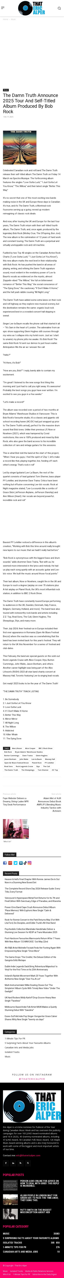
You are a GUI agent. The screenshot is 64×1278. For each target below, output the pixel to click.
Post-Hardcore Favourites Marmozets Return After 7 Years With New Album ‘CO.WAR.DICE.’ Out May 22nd (32, 940)
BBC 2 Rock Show (45, 748)
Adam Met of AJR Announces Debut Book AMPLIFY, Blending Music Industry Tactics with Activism (49, 804)
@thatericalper (32, 1078)
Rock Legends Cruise (24, 766)
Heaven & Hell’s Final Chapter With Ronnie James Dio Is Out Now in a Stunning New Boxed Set (32, 881)
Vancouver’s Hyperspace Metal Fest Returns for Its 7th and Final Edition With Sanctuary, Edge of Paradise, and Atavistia (33, 899)
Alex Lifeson (17, 748)
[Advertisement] (32, 55)
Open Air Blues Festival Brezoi (16, 763)
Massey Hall (50, 759)
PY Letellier (49, 763)
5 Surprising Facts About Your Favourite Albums (28, 1043)
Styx (38, 766)
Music (13, 19)
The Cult (46, 766)
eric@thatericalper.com (28, 1155)
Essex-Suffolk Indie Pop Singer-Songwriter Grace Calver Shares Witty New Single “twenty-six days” (31, 1018)
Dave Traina (27, 755)
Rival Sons (8, 766)
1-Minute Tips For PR (15, 1038)
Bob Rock (8, 752)
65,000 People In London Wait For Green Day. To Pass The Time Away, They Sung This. (39, 1198)
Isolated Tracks (12, 1052)
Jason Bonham (10, 759)
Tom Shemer (43, 770)
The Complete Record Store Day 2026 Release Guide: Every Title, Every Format (32, 890)
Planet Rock (37, 763)
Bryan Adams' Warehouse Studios (29, 752)
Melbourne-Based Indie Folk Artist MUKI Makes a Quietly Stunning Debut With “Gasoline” (31, 1008)
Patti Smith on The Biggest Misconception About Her (35, 1211)
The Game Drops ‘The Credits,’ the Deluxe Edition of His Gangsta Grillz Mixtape (30, 958)
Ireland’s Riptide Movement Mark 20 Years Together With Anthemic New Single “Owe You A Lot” (31, 977)
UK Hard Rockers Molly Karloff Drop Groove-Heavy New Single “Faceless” (30, 999)
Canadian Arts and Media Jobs (19, 1047)
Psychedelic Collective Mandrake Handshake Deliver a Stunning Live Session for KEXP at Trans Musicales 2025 (31, 930)
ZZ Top (55, 770)
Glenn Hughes (41, 755)
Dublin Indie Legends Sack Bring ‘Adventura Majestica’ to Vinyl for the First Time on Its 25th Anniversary (31, 968)
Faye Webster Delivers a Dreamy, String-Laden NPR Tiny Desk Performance (16, 801)
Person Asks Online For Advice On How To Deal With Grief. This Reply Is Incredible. (39, 1183)
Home (5, 19)
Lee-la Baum (37, 759)
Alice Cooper (30, 748)
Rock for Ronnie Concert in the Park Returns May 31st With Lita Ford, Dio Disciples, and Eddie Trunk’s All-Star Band (32, 921)
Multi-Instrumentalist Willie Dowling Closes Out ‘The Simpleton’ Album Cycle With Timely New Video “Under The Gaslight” (32, 988)
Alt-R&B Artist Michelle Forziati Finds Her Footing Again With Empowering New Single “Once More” (33, 949)
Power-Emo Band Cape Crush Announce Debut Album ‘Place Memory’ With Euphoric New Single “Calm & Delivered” (30, 910)
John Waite (23, 759)
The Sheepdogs (27, 770)
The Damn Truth (11, 770)
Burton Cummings (11, 755)
